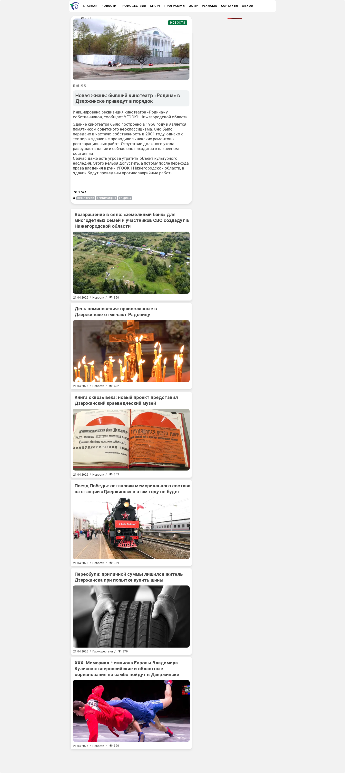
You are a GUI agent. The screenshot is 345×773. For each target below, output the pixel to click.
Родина (125, 198)
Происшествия (102, 651)
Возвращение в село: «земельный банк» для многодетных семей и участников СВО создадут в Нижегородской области (132, 220)
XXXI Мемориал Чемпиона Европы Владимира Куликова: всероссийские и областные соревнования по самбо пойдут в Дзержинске (127, 668)
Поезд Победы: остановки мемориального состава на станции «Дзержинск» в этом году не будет (132, 488)
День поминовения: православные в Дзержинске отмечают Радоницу (116, 311)
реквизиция (106, 198)
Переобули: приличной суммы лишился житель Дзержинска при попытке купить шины (129, 577)
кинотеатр (85, 198)
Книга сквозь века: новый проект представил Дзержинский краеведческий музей (126, 400)
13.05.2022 (80, 86)
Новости (177, 22)
